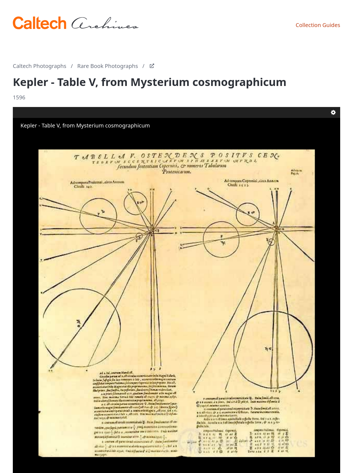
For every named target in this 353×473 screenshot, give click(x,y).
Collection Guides (318, 25)
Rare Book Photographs (107, 66)
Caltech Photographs (39, 66)
